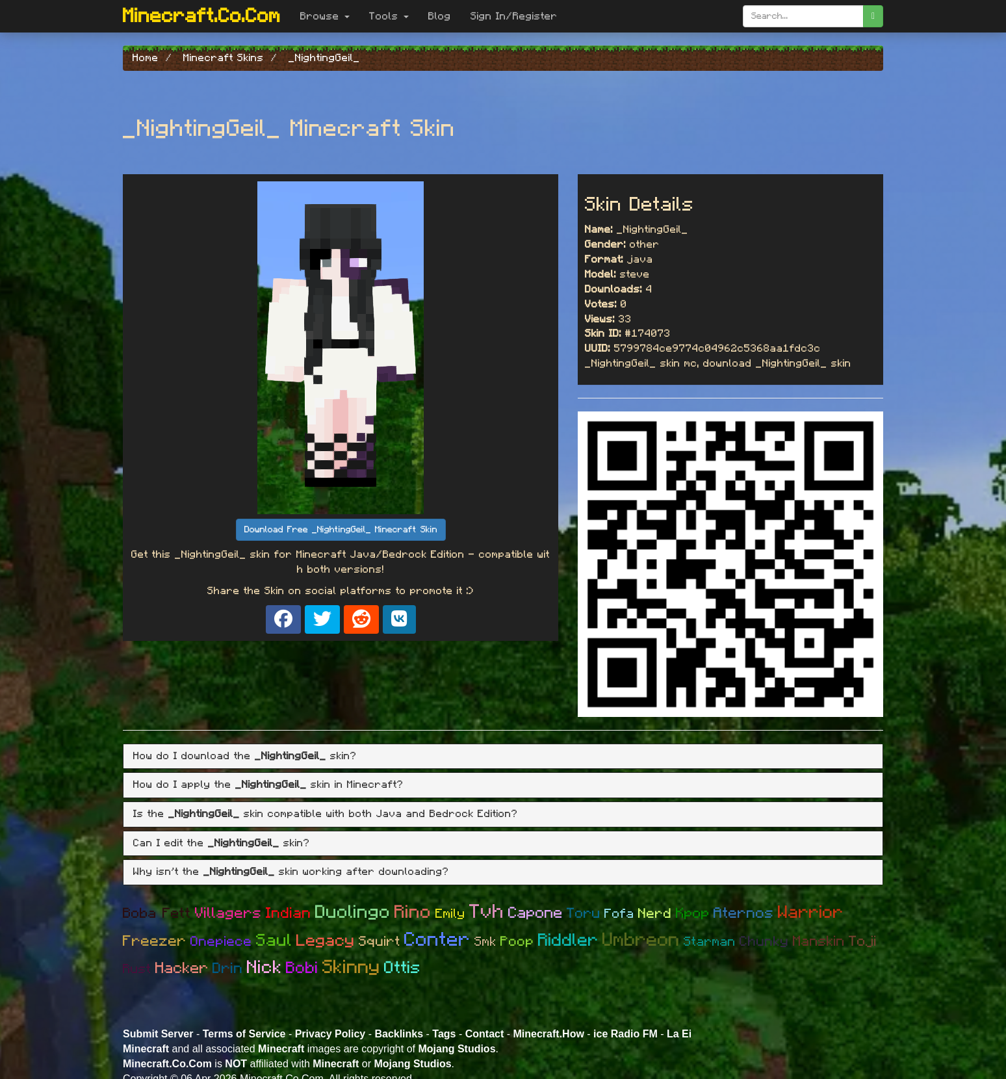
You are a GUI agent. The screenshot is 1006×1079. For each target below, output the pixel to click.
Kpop (693, 913)
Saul (274, 940)
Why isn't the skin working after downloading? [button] (291, 871)
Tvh (486, 912)
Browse (325, 16)
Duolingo (353, 913)
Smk (485, 941)
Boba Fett (157, 913)
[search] (873, 16)
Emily (450, 913)
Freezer (155, 941)
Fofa (619, 913)
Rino (413, 913)
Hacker (182, 968)
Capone (535, 913)
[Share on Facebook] (283, 619)
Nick (264, 968)
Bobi (302, 968)
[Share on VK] (399, 619)
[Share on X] (322, 619)
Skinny (351, 967)
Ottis (402, 967)
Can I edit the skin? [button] (221, 843)
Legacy (325, 941)
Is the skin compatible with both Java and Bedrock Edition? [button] (325, 814)
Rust (137, 969)
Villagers (228, 913)
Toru (583, 913)
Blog (439, 16)
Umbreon (641, 940)
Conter (437, 940)
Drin (228, 968)
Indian (288, 913)
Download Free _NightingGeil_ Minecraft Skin (340, 529)
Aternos (744, 913)
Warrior (811, 912)
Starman (710, 941)
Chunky (764, 941)
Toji (863, 941)
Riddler (568, 940)
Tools (389, 16)
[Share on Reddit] (361, 619)
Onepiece (221, 941)
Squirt (379, 941)
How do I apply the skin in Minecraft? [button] (268, 784)
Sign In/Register (514, 16)
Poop (517, 941)
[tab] (503, 756)
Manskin (819, 941)
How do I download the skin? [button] (245, 756)
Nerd (655, 913)
